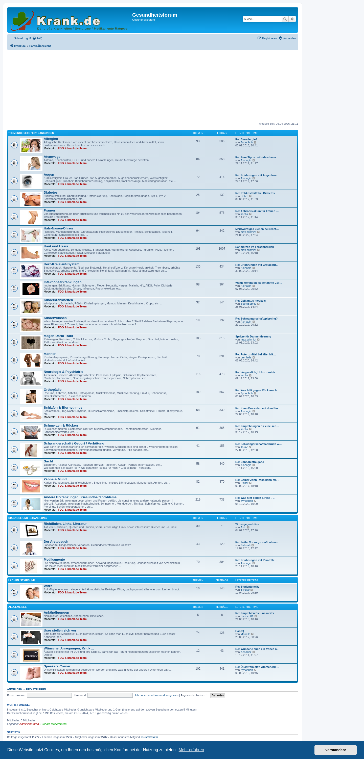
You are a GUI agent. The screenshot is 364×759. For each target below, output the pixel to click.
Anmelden (14, 689)
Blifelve (245, 589)
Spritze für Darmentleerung (253, 336)
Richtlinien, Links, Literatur (65, 524)
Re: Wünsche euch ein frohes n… (257, 648)
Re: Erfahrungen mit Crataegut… (257, 264)
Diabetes (51, 192)
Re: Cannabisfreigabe (249, 461)
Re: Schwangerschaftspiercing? (256, 318)
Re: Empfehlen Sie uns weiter (254, 613)
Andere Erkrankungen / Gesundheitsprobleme (80, 497)
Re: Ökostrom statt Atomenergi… (257, 666)
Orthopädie (52, 389)
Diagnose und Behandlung (27, 518)
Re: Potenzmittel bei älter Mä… (255, 354)
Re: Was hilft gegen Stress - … (255, 497)
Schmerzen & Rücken (61, 425)
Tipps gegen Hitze (247, 524)
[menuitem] (37, 38)
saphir (244, 214)
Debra (244, 196)
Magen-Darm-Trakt (58, 336)
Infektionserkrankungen (63, 282)
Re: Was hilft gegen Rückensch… (257, 390)
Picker (244, 482)
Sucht (48, 461)
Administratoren (29, 723)
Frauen (49, 210)
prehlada (246, 357)
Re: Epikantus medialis (250, 300)
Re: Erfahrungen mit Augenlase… (257, 175)
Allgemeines (17, 607)
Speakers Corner (57, 666)
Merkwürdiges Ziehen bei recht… (257, 228)
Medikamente (54, 559)
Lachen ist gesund (21, 580)
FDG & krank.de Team (72, 148)
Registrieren (36, 689)
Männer (50, 354)
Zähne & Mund (55, 479)
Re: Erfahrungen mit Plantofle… (256, 560)
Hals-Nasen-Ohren (58, 228)
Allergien (51, 139)
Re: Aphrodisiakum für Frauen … (257, 211)
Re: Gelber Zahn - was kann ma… (257, 479)
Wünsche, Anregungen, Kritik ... (69, 648)
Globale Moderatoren (53, 723)
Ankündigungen (56, 612)
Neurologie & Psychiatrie (63, 372)
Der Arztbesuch (56, 541)
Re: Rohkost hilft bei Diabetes (255, 193)
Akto (243, 527)
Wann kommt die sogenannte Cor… (258, 282)
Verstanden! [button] (335, 750)
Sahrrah (246, 545)
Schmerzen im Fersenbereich (254, 246)
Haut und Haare (56, 246)
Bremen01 (247, 616)
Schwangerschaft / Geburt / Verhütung (74, 443)
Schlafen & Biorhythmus (63, 407)
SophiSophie (248, 303)
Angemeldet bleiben (194, 695)
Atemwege (52, 157)
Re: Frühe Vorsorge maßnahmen (256, 542)
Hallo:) (239, 631)
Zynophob (247, 142)
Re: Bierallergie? (246, 139)
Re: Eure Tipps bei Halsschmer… (257, 157)
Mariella (246, 634)
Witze (48, 586)
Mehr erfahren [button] (191, 750)
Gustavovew (149, 737)
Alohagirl (246, 160)
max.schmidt (248, 231)
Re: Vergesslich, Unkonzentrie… (256, 372)
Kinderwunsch (55, 318)
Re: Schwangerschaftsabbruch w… (258, 444)
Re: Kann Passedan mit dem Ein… (258, 408)
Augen (49, 174)
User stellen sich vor (60, 630)
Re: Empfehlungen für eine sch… (257, 426)
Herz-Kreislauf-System (61, 264)
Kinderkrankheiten (58, 300)
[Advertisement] (152, 86)
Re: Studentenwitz (247, 586)
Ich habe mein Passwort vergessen (156, 695)
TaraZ (244, 447)
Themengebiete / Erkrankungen (31, 133)
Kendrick (246, 651)
